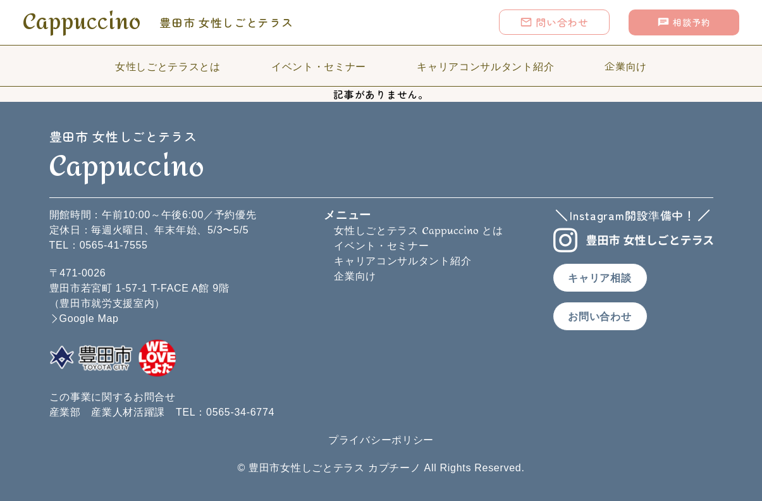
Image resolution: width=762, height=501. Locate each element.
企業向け (626, 65)
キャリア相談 (599, 278)
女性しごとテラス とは (418, 230)
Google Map (89, 318)
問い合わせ (554, 22)
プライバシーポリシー (381, 440)
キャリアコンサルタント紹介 (485, 65)
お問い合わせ (599, 316)
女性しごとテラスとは (168, 65)
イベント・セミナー (318, 65)
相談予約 (683, 22)
